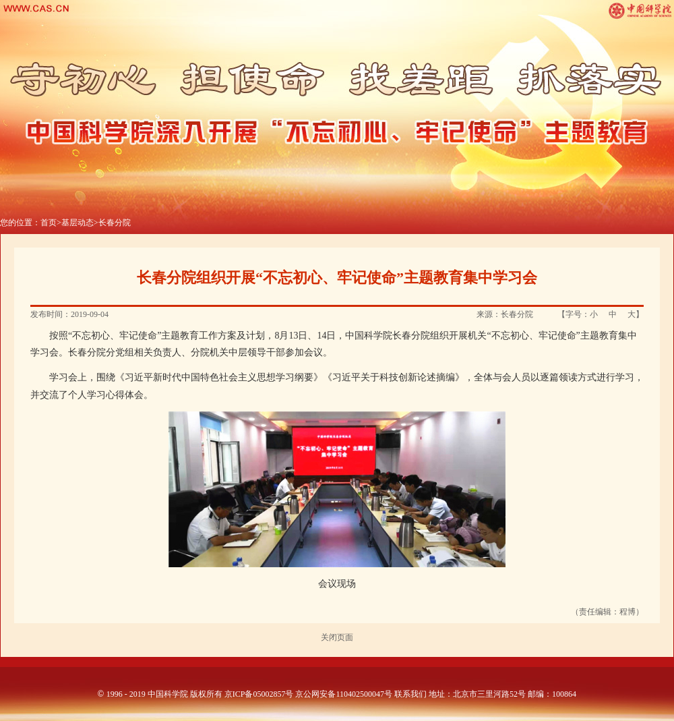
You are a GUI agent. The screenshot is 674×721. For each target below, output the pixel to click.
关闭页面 (337, 637)
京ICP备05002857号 (259, 694)
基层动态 (77, 222)
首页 (48, 222)
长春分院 (114, 222)
